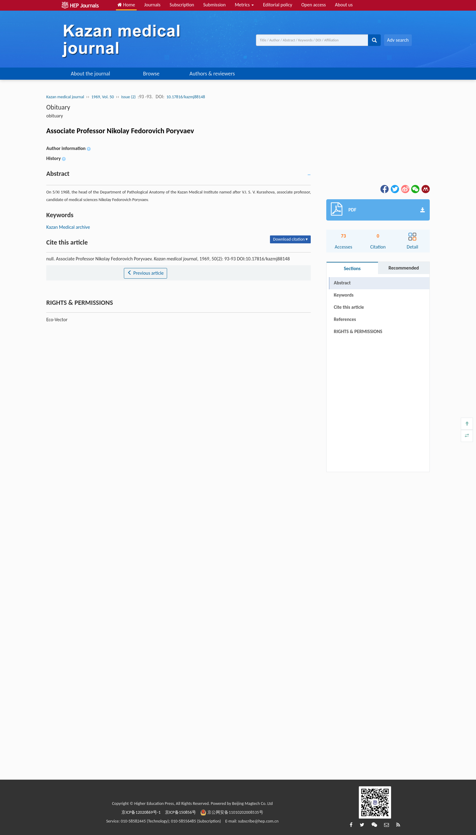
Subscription (182, 5)
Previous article (145, 273)
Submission (214, 5)
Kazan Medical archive (68, 227)
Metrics (244, 5)
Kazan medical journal (65, 96)
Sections (352, 268)
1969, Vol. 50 (102, 96)
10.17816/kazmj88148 (185, 96)
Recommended (403, 268)
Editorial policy (277, 5)
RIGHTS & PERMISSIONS (358, 331)
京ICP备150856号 (180, 812)
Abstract (342, 283)
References (345, 319)
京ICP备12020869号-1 (140, 812)
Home (126, 5)
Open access (313, 5)
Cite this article (349, 307)
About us (344, 5)
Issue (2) (128, 96)
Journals (152, 5)
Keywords (344, 295)
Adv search (398, 40)
